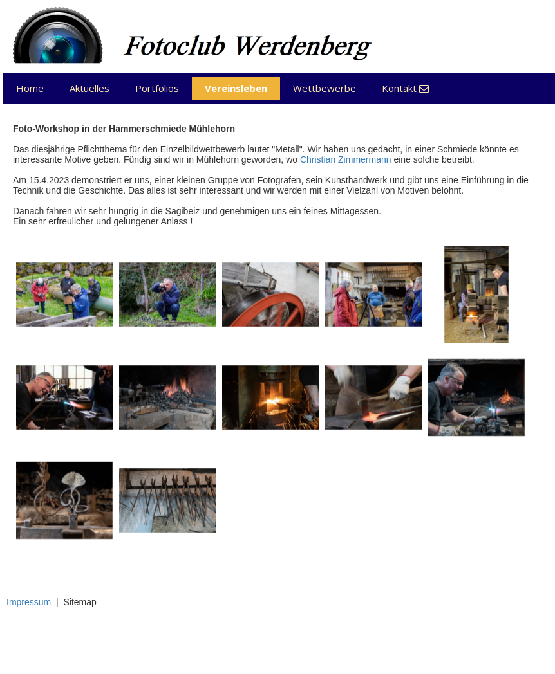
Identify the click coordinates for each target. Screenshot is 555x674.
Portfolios (157, 88)
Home (30, 88)
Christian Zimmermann (345, 159)
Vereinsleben (236, 88)
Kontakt (405, 88)
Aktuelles (89, 88)
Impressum (28, 602)
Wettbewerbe (324, 88)
